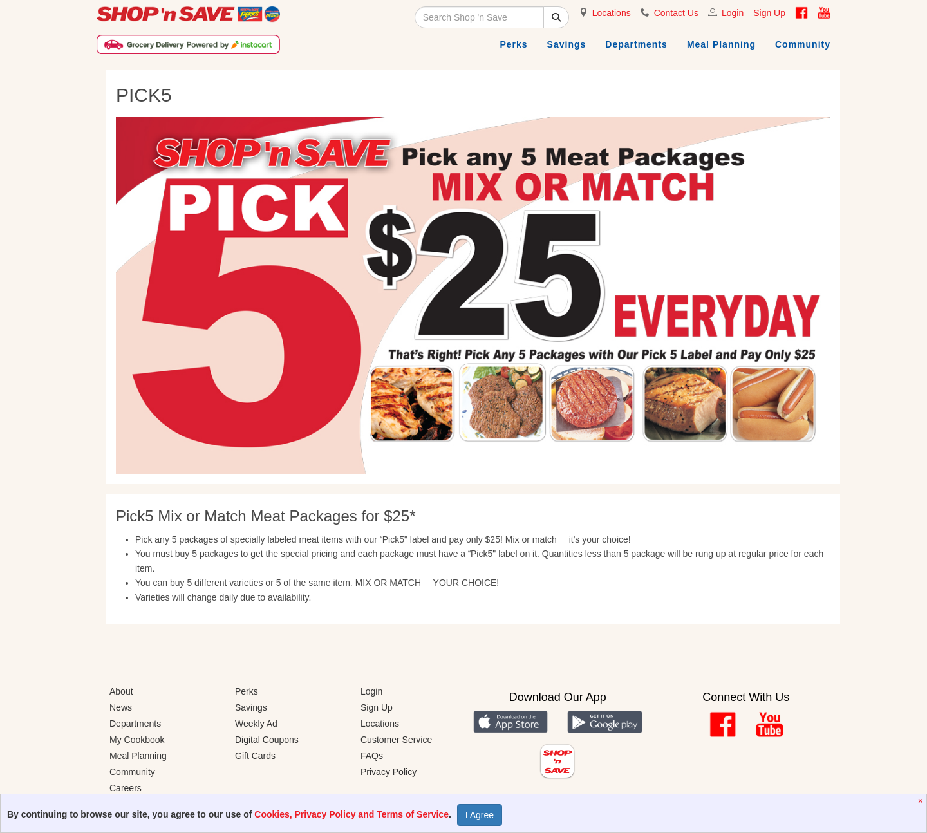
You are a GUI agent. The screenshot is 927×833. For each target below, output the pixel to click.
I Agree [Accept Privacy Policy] (479, 815)
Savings (566, 44)
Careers (125, 788)
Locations (611, 13)
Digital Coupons (267, 740)
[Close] (922, 800)
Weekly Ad (256, 723)
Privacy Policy (388, 772)
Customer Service (396, 740)
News (120, 707)
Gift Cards (255, 756)
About (121, 691)
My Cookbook (137, 740)
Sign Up (769, 13)
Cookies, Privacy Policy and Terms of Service (351, 814)
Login (733, 13)
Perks (513, 44)
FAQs (371, 756)
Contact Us (676, 13)
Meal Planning (721, 44)
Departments (636, 44)
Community (802, 44)
